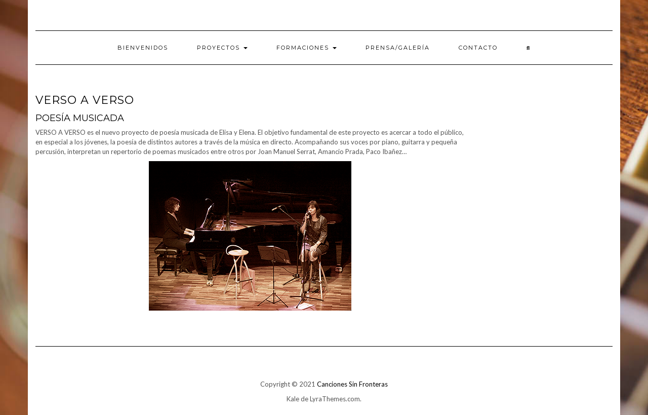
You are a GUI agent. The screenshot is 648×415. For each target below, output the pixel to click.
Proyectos (222, 47)
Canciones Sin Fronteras (352, 384)
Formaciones (306, 47)
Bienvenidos (142, 47)
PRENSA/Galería (398, 47)
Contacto (478, 47)
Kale (293, 399)
